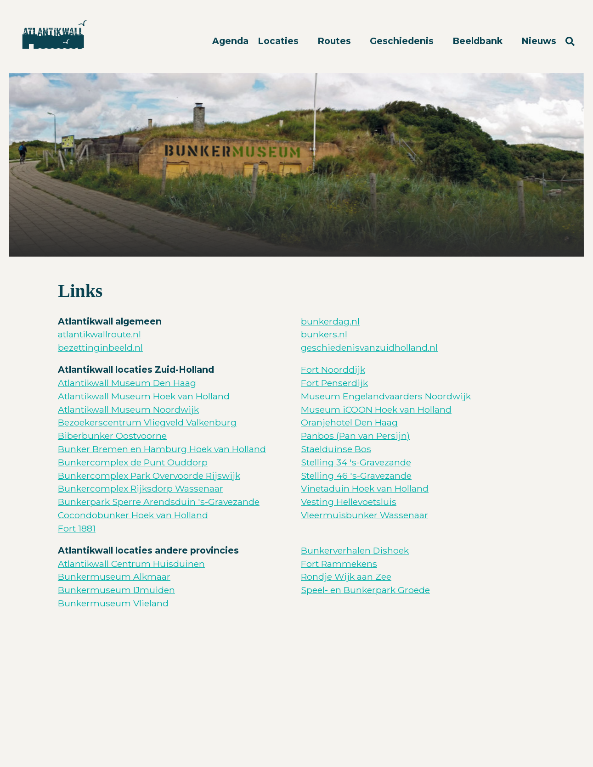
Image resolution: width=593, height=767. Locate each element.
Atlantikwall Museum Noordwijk (128, 409)
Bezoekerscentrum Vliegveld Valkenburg (147, 422)
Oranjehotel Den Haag (349, 422)
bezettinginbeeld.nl (100, 347)
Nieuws (538, 40)
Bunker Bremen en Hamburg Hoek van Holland (162, 448)
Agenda (230, 40)
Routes (335, 40)
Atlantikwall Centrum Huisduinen (131, 563)
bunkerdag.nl (330, 321)
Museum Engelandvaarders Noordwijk (386, 396)
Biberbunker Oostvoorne (112, 435)
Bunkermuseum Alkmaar (114, 576)
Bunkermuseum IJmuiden (116, 589)
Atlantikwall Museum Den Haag (127, 382)
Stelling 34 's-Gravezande (356, 462)
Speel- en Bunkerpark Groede (365, 589)
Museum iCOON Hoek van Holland (376, 409)
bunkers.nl (324, 334)
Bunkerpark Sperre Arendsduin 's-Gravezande (159, 501)
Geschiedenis (403, 40)
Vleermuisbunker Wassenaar (364, 515)
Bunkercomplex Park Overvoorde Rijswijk (149, 475)
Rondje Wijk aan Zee (346, 576)
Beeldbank (478, 40)
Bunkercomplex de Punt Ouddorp (133, 462)
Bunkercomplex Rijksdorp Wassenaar (140, 488)
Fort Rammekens (339, 563)
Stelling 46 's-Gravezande (356, 475)
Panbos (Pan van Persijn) (355, 435)
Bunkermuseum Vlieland (113, 603)
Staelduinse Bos (336, 448)
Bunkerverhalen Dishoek (355, 550)
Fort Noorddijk (333, 369)
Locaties (279, 40)
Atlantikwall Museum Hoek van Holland (144, 396)
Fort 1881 (77, 528)
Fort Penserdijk (334, 382)
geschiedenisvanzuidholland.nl (369, 347)
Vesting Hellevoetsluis (348, 501)
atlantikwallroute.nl (99, 334)
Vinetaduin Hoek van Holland (365, 488)
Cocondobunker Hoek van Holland (133, 515)
